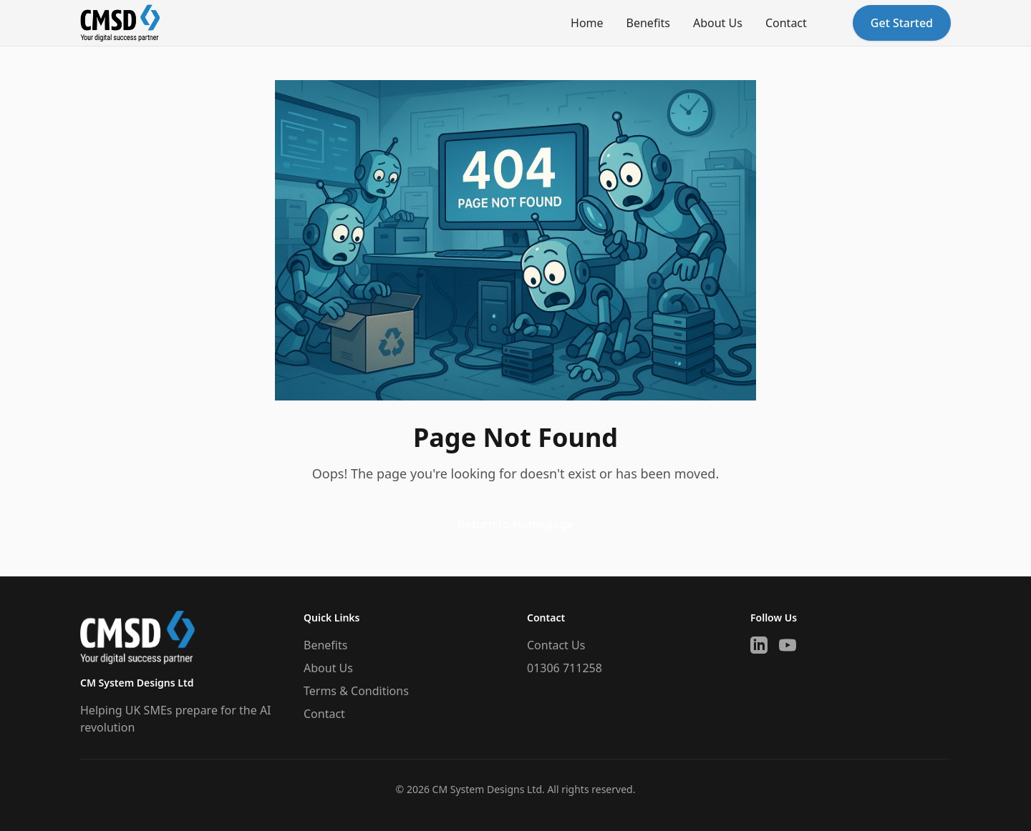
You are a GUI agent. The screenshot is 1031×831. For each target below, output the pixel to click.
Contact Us (556, 645)
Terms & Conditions (356, 691)
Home (587, 23)
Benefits (648, 23)
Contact (786, 23)
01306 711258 (564, 668)
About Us (717, 23)
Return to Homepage (515, 524)
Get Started (902, 23)
